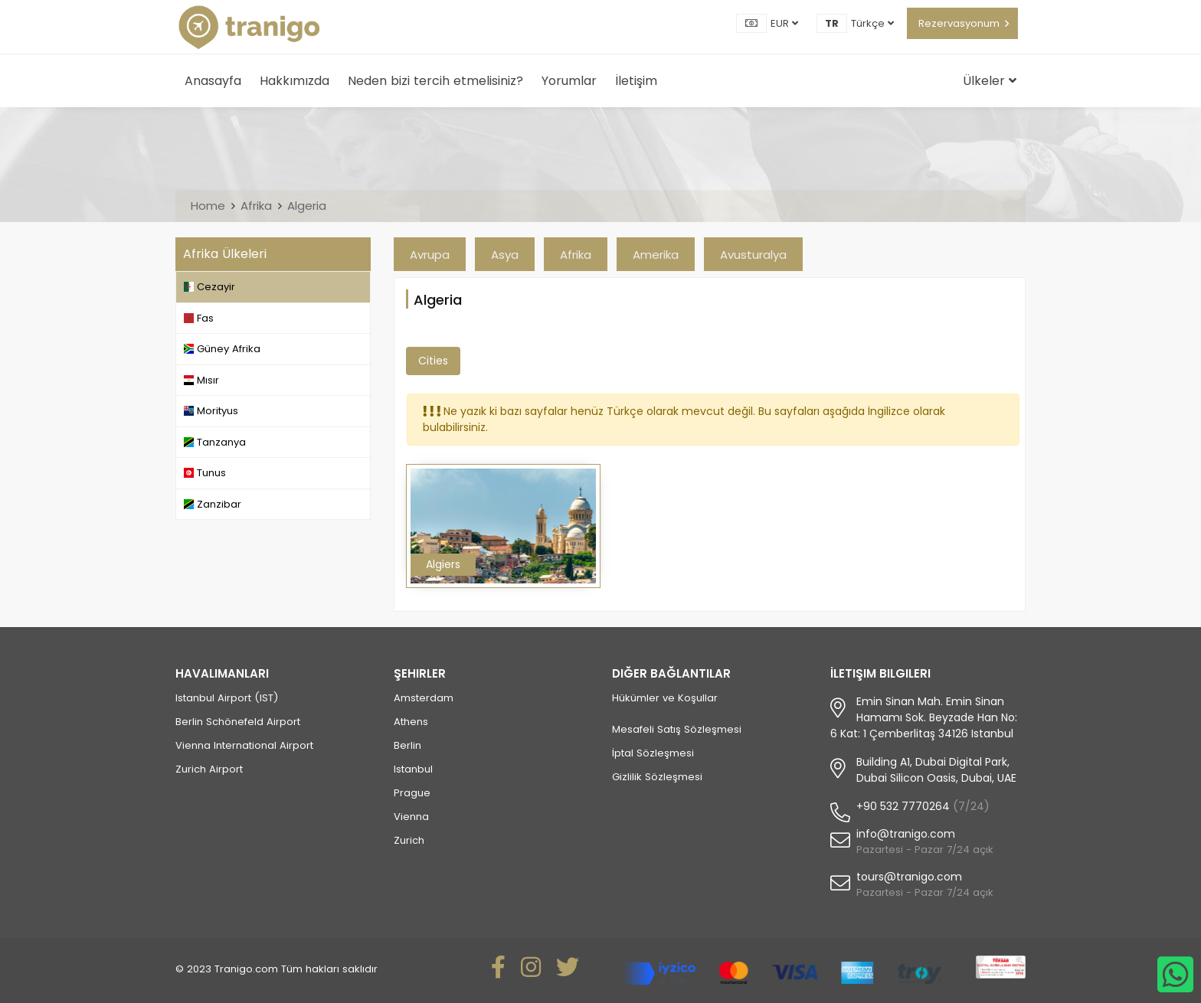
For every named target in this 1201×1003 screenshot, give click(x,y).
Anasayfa (213, 81)
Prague (412, 793)
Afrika (256, 206)
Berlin (407, 745)
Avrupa (430, 255)
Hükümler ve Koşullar (665, 698)
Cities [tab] (433, 360)
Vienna (411, 816)
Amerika (656, 255)
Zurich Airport (209, 769)
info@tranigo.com (905, 833)
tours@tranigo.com (909, 876)
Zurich (409, 840)
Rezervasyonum (959, 23)
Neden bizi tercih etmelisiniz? (435, 81)
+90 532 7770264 (903, 806)
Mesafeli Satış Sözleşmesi (676, 729)
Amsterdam (423, 698)
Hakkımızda (294, 81)
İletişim (636, 81)
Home (208, 206)
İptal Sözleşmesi (653, 753)
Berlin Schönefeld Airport (237, 721)
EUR (784, 23)
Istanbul (413, 769)
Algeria (306, 206)
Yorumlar (569, 81)
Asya (505, 255)
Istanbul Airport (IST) (226, 698)
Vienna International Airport (244, 745)
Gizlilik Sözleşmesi (657, 776)
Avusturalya (753, 255)
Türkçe (872, 23)
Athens (411, 721)
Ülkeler (989, 81)
